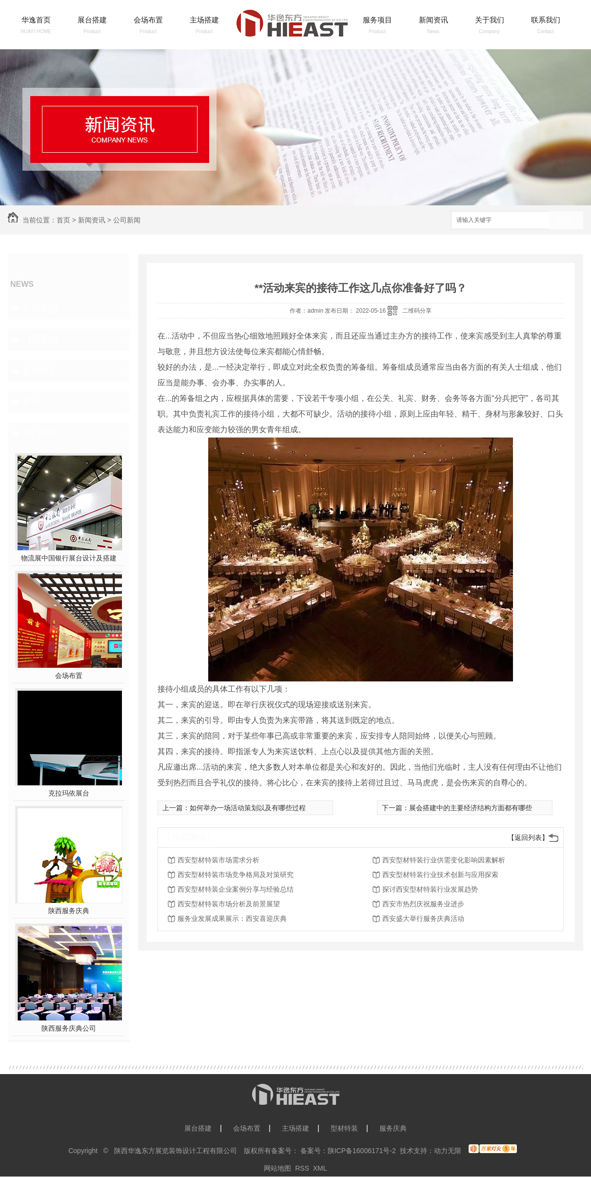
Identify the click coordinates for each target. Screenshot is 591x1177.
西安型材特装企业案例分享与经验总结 (235, 889)
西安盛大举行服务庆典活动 (423, 918)
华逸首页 (36, 20)
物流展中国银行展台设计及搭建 (69, 558)
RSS (302, 1168)
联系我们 (545, 20)
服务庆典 (393, 1128)
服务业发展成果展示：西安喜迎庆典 (232, 918)
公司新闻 (126, 220)
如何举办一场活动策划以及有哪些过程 (248, 808)
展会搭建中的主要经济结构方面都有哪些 (470, 808)
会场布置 (148, 20)
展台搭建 (92, 20)
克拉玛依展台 (68, 793)
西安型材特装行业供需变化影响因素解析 (443, 860)
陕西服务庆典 (68, 911)
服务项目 (377, 20)
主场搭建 (204, 20)
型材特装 (344, 1128)
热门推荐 (40, 433)
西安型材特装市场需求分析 (218, 860)
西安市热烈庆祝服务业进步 (423, 904)
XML (320, 1168)
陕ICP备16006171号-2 (362, 1151)
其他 (31, 402)
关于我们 (489, 20)
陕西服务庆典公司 (68, 1028)
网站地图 (277, 1168)
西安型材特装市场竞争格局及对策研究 (235, 874)
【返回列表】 (528, 837)
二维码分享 (417, 310)
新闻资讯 (433, 20)
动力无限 (447, 1151)
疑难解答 (40, 371)
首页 (63, 220)
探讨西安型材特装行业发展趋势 (430, 889)
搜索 (566, 221)
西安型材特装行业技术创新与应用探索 (440, 874)
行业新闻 (40, 339)
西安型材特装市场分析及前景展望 (228, 904)
